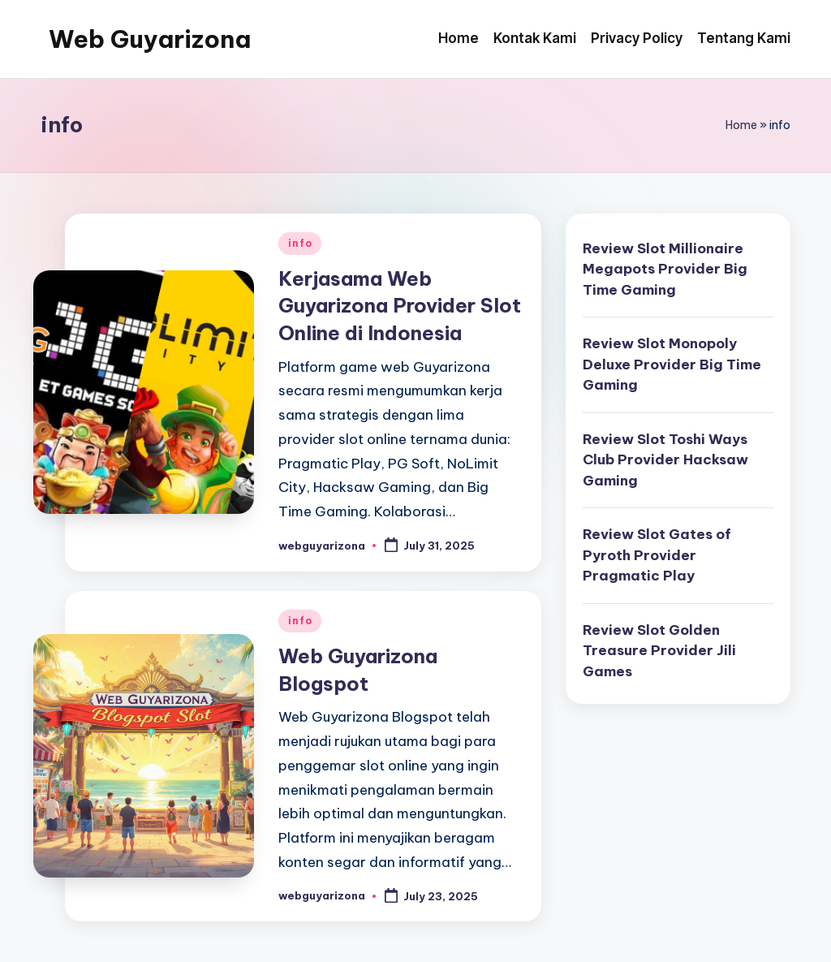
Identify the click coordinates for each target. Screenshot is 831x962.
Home (741, 125)
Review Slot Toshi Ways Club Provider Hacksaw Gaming (665, 460)
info (300, 243)
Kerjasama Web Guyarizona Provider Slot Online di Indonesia (399, 305)
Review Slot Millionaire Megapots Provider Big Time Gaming (665, 269)
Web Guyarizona (150, 39)
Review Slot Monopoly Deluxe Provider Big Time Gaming (672, 364)
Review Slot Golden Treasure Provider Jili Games (659, 650)
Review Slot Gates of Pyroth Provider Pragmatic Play (657, 555)
